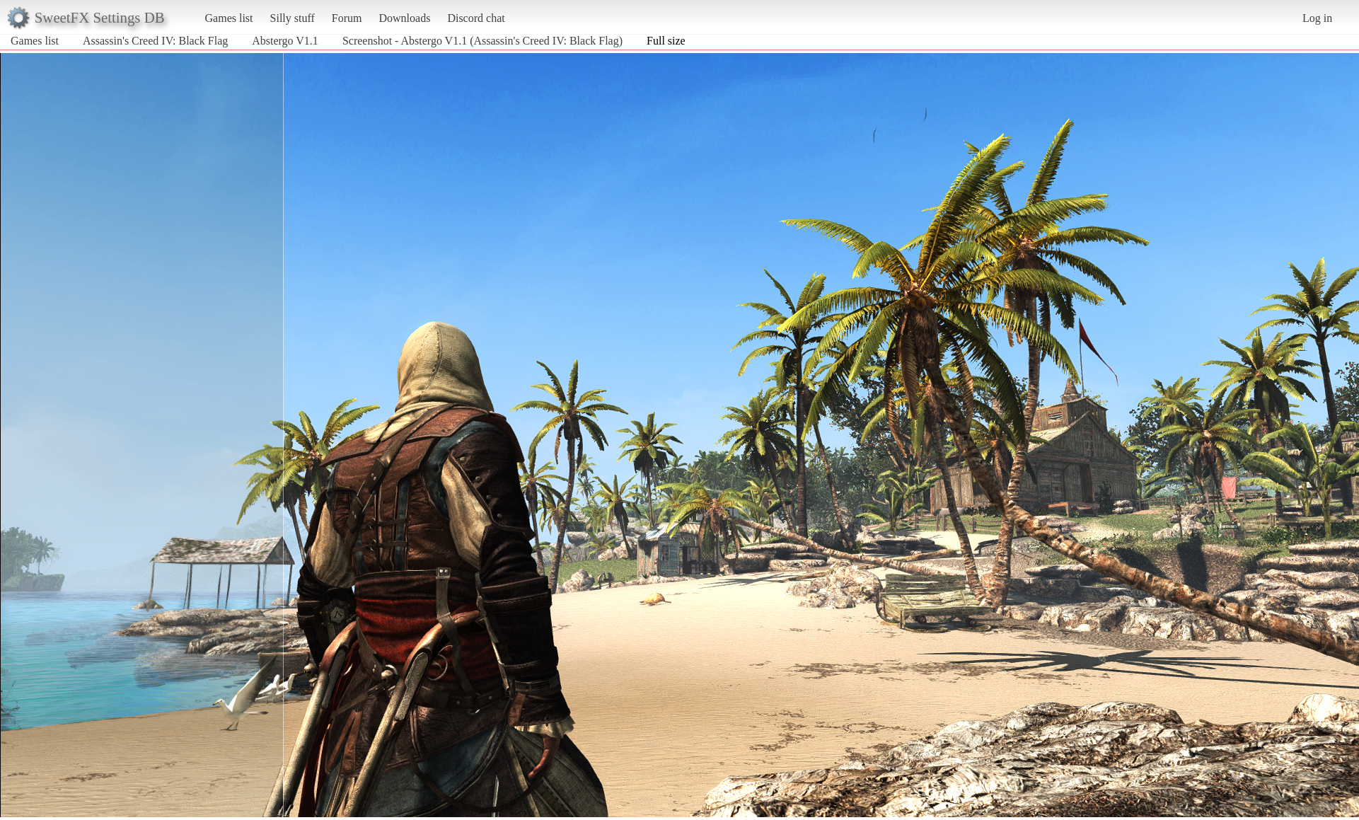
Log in (1317, 18)
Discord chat (475, 18)
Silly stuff (292, 18)
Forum (347, 18)
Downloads (404, 18)
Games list (229, 18)
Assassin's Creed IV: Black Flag (155, 41)
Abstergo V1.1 (285, 41)
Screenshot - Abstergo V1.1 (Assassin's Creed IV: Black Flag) (482, 41)
